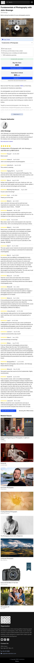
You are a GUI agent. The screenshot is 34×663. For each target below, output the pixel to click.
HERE (21, 86)
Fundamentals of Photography (10, 43)
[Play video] (17, 27)
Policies (17, 661)
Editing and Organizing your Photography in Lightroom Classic (15, 438)
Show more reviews (8, 410)
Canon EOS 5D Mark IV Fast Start (9, 582)
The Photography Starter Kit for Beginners (12, 536)
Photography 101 (5, 607)
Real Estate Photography (7, 487)
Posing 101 (3, 463)
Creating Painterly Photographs (9, 512)
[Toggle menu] (32, 2)
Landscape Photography (7, 558)
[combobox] (18, 2)
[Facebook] (5, 639)
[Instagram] (8, 639)
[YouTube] (2, 639)
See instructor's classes (7, 141)
